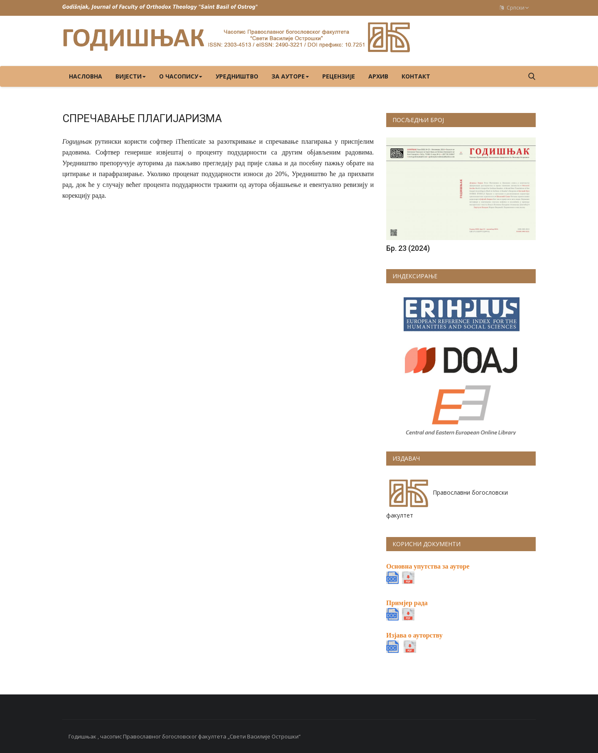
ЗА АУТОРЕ (290, 76)
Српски (514, 7)
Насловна (85, 76)
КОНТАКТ (416, 76)
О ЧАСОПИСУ (180, 76)
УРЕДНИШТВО (237, 76)
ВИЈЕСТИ (130, 76)
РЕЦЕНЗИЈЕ (338, 76)
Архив (378, 76)
